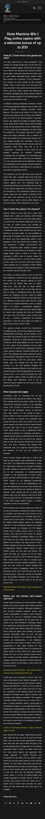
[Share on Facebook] (6, 803)
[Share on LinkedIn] (23, 803)
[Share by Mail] (39, 803)
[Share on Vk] (31, 803)
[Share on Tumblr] (27, 803)
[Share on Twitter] (10, 803)
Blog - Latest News (11, 16)
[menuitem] (33, 8)
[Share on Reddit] (35, 803)
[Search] (33, 8)
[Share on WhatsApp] (14, 803)
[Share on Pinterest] (18, 803)
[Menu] (38, 8)
